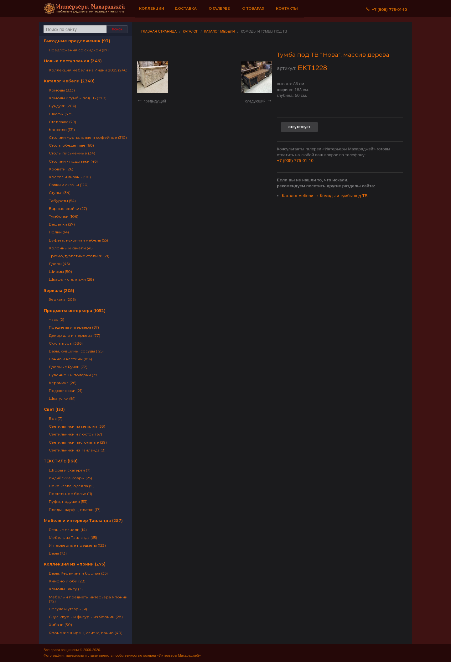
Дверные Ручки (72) (68, 366)
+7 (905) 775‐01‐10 (386, 9)
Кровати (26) (61, 169)
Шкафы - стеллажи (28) (71, 279)
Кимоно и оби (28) (67, 581)
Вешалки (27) (62, 224)
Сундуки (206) (62, 105)
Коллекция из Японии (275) (75, 564)
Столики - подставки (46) (73, 161)
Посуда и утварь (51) (68, 609)
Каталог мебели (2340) (69, 81)
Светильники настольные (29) (78, 442)
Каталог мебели (219, 31)
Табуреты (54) (62, 200)
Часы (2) (56, 319)
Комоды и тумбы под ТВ (264, 31)
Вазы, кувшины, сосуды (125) (76, 351)
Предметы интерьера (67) (74, 327)
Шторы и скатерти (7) (70, 470)
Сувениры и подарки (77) (74, 375)
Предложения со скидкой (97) (79, 50)
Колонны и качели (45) (71, 248)
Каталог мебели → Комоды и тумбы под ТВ (325, 195)
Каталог (190, 31)
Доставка (185, 8)
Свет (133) (54, 409)
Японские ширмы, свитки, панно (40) (85, 632)
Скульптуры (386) (66, 343)
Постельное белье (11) (70, 493)
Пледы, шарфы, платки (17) (75, 509)
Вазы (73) (58, 553)
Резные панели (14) (68, 529)
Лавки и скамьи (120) (69, 184)
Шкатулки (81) (62, 398)
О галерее (219, 8)
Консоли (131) (62, 129)
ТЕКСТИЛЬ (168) (61, 461)
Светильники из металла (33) (77, 426)
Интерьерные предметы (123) (77, 545)
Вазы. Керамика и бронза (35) (78, 573)
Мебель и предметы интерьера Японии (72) (88, 599)
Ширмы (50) (60, 271)
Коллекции (151, 8)
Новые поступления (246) (73, 61)
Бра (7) (55, 418)
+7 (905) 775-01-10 (295, 160)
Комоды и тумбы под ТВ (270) (77, 98)
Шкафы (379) (61, 114)
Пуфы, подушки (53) (68, 501)
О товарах (253, 8)
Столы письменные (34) (72, 153)
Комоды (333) (62, 90)
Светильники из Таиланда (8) (77, 450)
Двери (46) (59, 263)
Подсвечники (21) (65, 390)
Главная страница (159, 31)
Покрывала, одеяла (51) (72, 485)
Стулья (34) (59, 192)
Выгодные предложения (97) (77, 41)
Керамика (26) (62, 382)
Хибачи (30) (60, 624)
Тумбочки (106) (63, 216)
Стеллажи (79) (62, 121)
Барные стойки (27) (68, 208)
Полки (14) (59, 232)
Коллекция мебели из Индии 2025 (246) (88, 70)
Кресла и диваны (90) (70, 177)
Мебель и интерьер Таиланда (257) (83, 520)
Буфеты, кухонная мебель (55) (78, 240)
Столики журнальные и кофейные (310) (88, 137)
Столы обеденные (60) (71, 145)
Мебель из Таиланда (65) (73, 537)
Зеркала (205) (59, 290)
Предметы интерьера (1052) (75, 310)
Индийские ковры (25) (70, 478)
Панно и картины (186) (70, 359)
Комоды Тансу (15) (66, 588)
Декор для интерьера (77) (74, 335)
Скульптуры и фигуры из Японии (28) (86, 616)
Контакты (287, 8)
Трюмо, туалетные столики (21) (79, 255)
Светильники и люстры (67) (75, 434)
